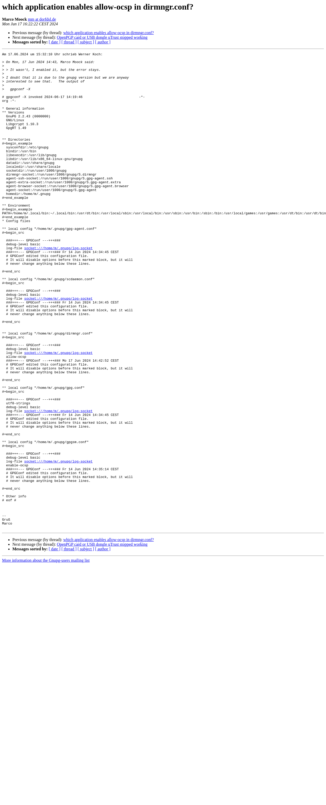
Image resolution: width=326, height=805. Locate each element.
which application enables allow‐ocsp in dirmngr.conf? (108, 33)
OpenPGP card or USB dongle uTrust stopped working (102, 37)
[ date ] (54, 42)
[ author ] (103, 42)
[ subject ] (86, 42)
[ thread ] (69, 42)
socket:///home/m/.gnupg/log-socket (58, 287)
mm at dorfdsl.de (42, 19)
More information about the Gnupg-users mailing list (46, 656)
